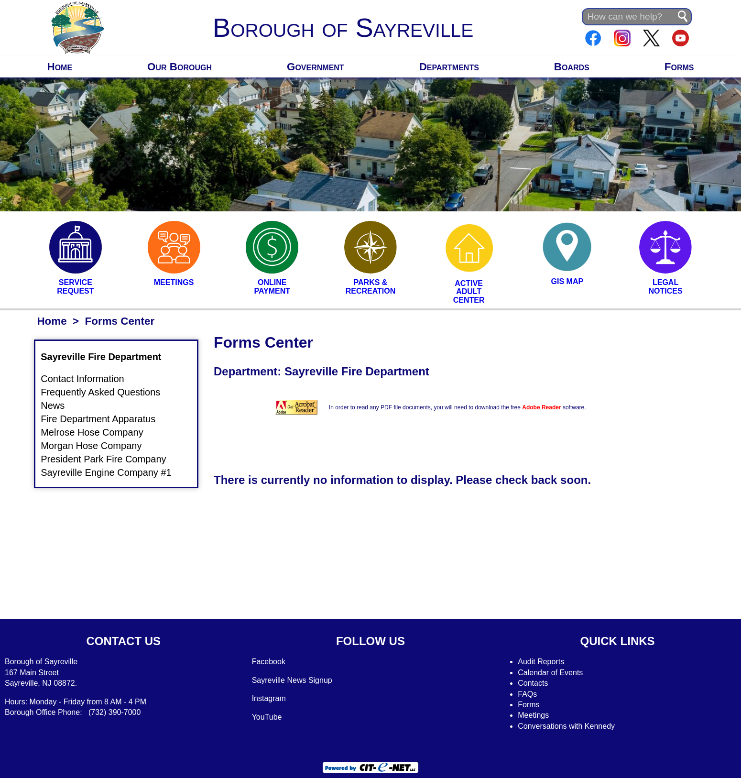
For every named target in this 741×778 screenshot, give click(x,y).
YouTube (267, 717)
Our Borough (179, 67)
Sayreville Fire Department (106, 356)
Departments (449, 67)
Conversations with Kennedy (566, 726)
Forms (679, 67)
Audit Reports (541, 661)
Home (59, 67)
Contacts (533, 683)
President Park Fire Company (109, 459)
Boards (571, 67)
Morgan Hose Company (97, 445)
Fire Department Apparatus (103, 419)
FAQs (527, 694)
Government (315, 67)
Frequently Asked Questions (106, 392)
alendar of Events (553, 672)
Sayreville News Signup (292, 680)
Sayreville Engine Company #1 (112, 472)
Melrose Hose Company (97, 432)
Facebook (268, 661)
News (71, 406)
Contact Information (88, 379)
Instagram (269, 698)
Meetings (533, 715)
